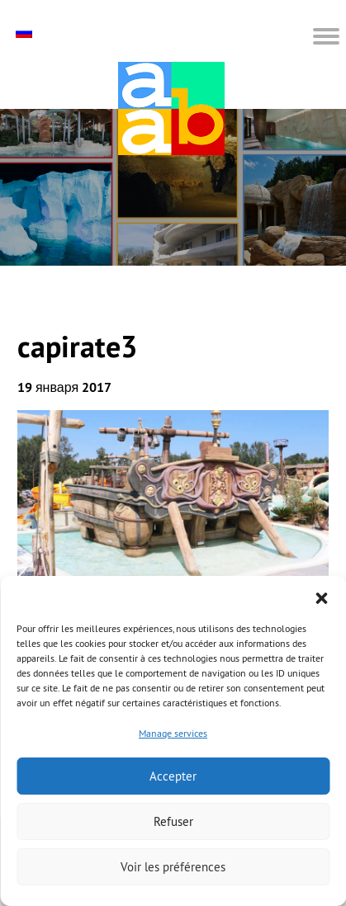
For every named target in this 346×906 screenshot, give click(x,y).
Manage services (173, 733)
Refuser (173, 821)
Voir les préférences (173, 867)
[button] (321, 596)
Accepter (173, 776)
